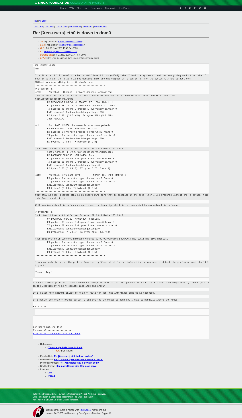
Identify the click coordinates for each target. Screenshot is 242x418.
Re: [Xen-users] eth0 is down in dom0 (73, 356)
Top (35, 21)
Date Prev (38, 26)
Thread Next (75, 26)
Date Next (49, 26)
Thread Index (100, 26)
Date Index (87, 26)
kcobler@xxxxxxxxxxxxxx (71, 45)
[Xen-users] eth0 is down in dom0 (65, 347)
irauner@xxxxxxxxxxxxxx (70, 41)
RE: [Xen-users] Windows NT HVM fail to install (78, 359)
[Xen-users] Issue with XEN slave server (76, 366)
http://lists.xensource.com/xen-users (56, 333)
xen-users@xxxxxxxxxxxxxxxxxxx (60, 51)
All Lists (42, 21)
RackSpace (85, 410)
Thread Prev (61, 26)
